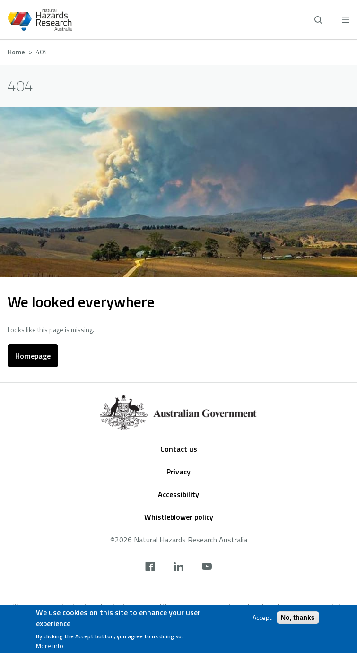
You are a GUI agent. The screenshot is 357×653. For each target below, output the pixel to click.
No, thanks (298, 617)
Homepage (33, 355)
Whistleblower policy (178, 517)
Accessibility (178, 494)
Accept (262, 617)
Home (16, 52)
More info (49, 646)
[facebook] (150, 567)
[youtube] (207, 567)
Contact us (178, 449)
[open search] (318, 20)
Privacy (178, 471)
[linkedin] (178, 567)
